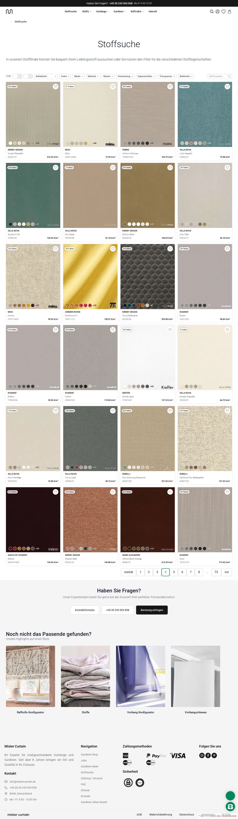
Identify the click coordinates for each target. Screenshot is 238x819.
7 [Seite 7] (191, 572)
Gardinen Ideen (89, 766)
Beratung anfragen (152, 610)
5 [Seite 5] (174, 572)
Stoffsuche (71, 11)
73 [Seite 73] (216, 572)
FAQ (83, 784)
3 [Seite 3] (157, 572)
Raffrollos (136, 11)
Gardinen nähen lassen (94, 802)
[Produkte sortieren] (46, 76)
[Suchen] (229, 76)
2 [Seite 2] (149, 572)
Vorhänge (101, 11)
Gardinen (118, 11)
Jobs (84, 760)
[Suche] (211, 11)
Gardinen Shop (89, 754)
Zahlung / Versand (91, 778)
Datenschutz (186, 814)
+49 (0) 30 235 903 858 (23, 787)
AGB (139, 814)
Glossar (85, 790)
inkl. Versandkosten (227, 816)
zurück (128, 572)
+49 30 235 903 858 (121, 3)
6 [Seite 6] (182, 572)
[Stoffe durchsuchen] (217, 76)
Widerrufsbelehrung (160, 814)
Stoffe (85, 11)
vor (227, 572)
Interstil (153, 11)
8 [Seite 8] (199, 572)
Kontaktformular (85, 610)
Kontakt (85, 796)
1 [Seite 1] (140, 572)
